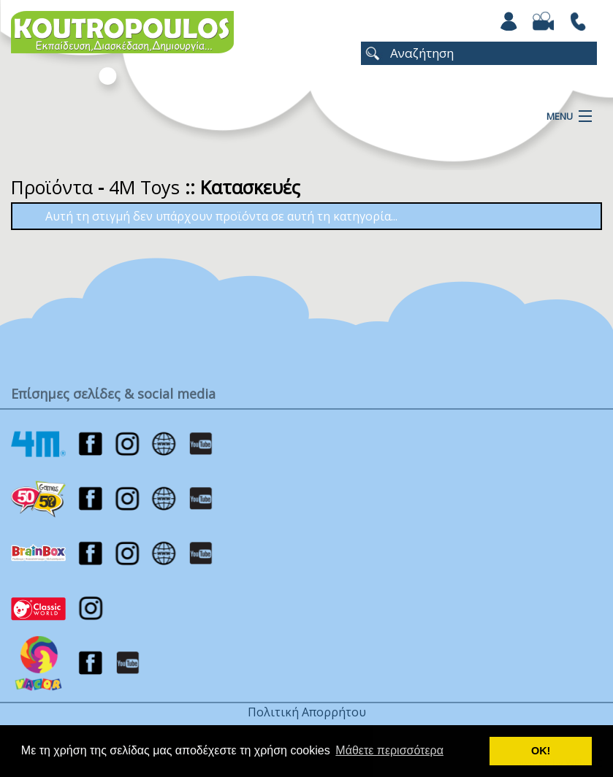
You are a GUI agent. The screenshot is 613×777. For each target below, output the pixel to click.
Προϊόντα (52, 187)
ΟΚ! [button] (540, 751)
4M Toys (144, 187)
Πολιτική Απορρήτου (307, 712)
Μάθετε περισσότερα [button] (389, 750)
